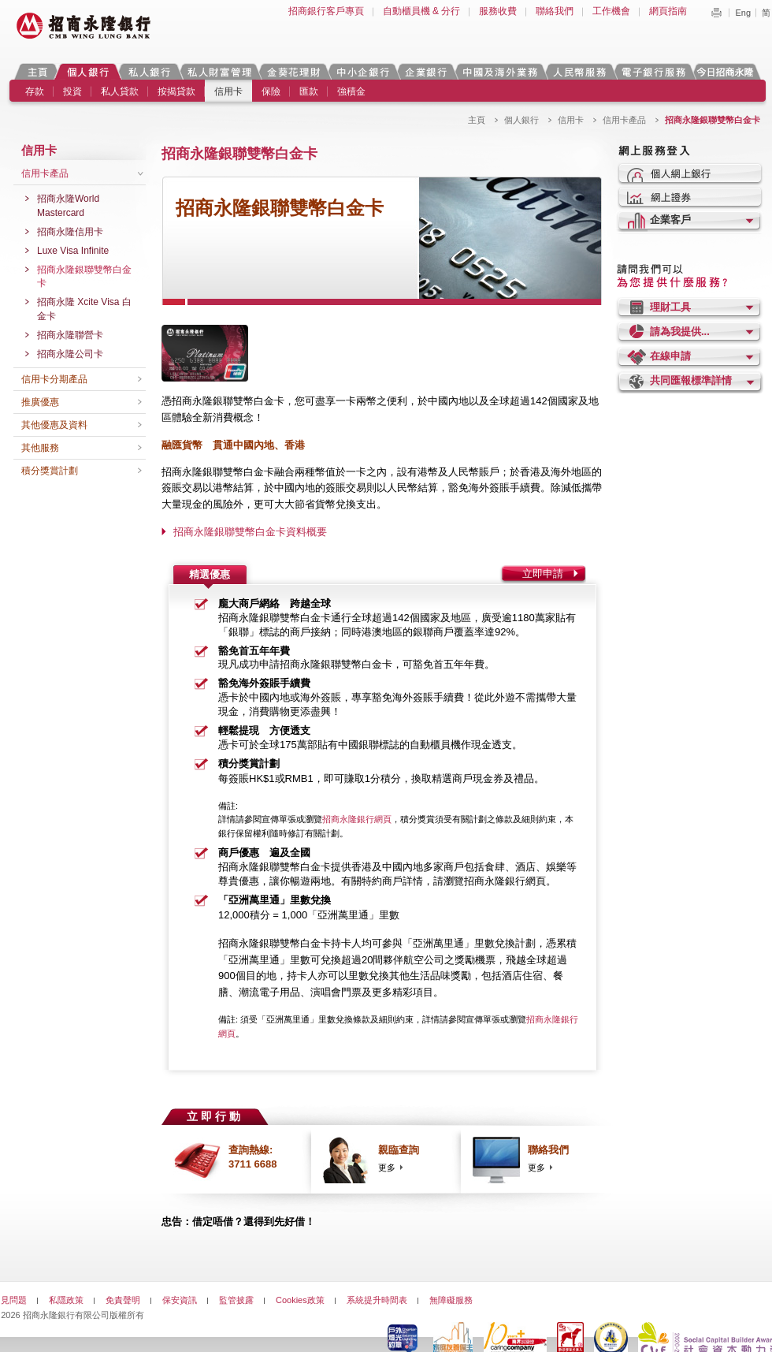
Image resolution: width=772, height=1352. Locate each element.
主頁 (37, 71)
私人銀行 (149, 71)
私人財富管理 (219, 71)
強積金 (351, 91)
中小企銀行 (362, 71)
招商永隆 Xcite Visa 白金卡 (84, 309)
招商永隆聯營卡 (70, 335)
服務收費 (498, 11)
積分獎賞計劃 (49, 470)
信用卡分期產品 (54, 379)
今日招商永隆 (727, 71)
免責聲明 (123, 1300)
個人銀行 (88, 71)
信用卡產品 (624, 120)
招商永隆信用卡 (70, 231)
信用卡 (228, 91)
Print (716, 12)
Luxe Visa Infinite (73, 250)
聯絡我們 (554, 11)
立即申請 (542, 573)
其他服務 (40, 447)
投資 (72, 91)
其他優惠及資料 (54, 424)
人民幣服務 (579, 71)
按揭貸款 (176, 91)
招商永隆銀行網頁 (357, 819)
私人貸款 (120, 91)
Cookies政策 (300, 1300)
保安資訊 (179, 1300)
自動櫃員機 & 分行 (422, 11)
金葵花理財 (293, 71)
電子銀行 (653, 71)
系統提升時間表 (377, 1300)
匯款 (308, 91)
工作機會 (611, 11)
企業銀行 (425, 71)
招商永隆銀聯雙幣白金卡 (84, 276)
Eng (743, 12)
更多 (386, 1167)
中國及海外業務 (499, 71)
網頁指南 (668, 11)
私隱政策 (66, 1300)
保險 (271, 91)
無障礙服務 (451, 1300)
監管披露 (236, 1300)
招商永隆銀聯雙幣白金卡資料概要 (250, 532)
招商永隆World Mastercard (68, 205)
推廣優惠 (40, 402)
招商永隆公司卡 (70, 353)
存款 (34, 91)
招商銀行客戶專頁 (326, 11)
